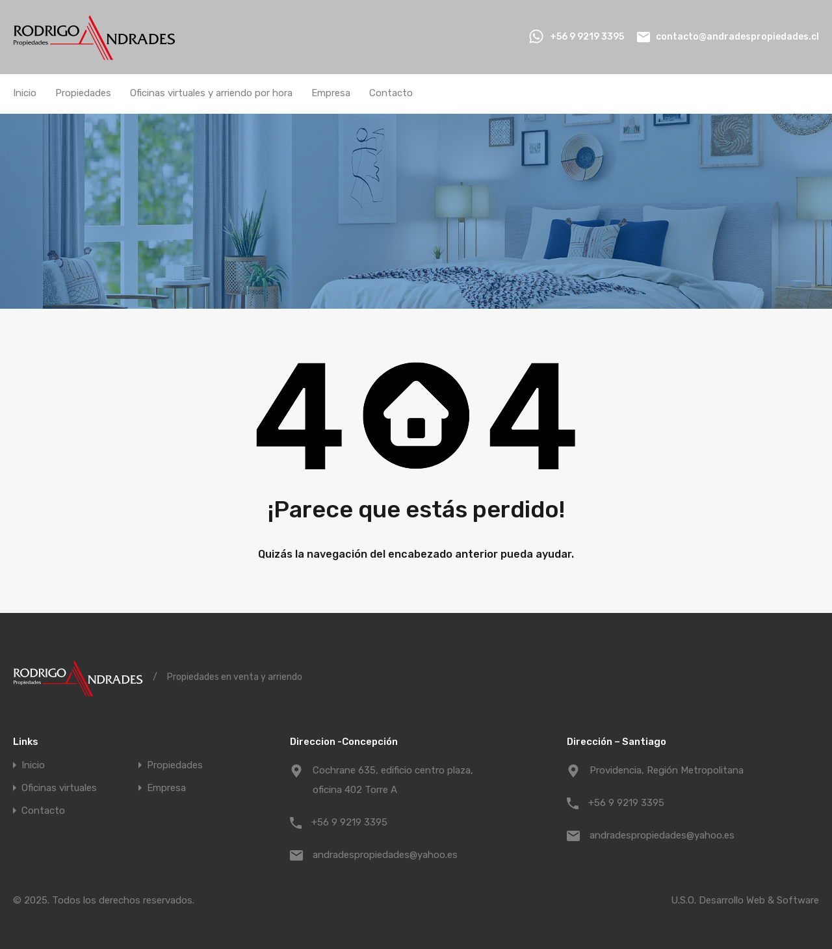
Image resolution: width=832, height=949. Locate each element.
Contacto (391, 93)
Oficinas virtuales (59, 788)
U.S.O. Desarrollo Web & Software (745, 900)
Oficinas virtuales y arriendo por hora (211, 93)
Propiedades (83, 93)
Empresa (330, 93)
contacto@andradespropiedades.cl (737, 36)
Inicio (24, 93)
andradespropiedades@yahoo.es (385, 855)
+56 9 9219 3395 (587, 36)
